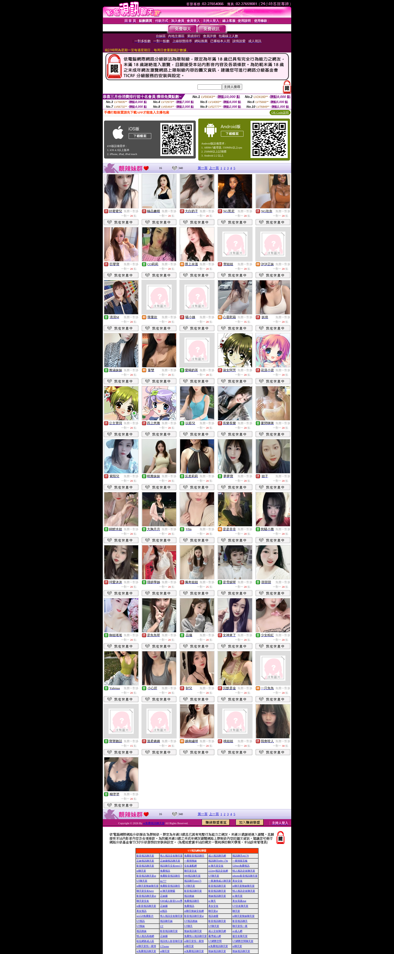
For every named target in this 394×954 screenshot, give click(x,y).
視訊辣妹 (189, 895)
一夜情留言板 (240, 860)
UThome (164, 946)
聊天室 (236, 911)
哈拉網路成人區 (145, 941)
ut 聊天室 (237, 895)
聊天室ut (213, 911)
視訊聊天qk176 (240, 855)
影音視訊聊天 (240, 921)
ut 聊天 (212, 900)
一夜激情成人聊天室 (219, 880)
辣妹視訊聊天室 (217, 895)
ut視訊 (163, 911)
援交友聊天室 (240, 936)
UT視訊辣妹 (191, 921)
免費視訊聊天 (191, 900)
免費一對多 (131, 211)
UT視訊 (140, 921)
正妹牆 (164, 895)
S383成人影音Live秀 (171, 900)
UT (161, 926)
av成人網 (237, 931)
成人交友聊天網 (217, 931)
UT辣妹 (140, 926)
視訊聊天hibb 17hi (218, 860)
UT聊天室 (213, 875)
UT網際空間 (215, 941)
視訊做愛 (213, 916)
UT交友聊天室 (240, 906)
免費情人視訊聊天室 (195, 936)
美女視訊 (141, 911)
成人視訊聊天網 (217, 855)
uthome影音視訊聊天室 (245, 875)
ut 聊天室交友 (215, 865)
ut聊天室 (141, 870)
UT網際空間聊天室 (242, 941)
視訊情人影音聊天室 (171, 941)
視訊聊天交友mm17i (171, 865)
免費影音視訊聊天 (194, 855)
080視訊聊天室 (192, 875)
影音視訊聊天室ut (146, 875)
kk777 (163, 881)
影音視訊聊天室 (145, 855)
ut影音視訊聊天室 (146, 906)
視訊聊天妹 (166, 921)
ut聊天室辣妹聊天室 (147, 885)
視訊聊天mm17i (192, 880)
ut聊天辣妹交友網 (194, 911)
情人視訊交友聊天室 (171, 855)
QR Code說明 (280, 112)
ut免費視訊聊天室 (154, 823)
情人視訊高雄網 (145, 936)
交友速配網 (190, 865)
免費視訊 (165, 870)
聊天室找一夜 (240, 926)
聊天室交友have (145, 890)
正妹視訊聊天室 (145, 860)
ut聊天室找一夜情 (194, 941)
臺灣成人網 (214, 936)
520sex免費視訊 (241, 865)
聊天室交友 (190, 870)
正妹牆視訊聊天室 (170, 860)
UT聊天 (188, 926)
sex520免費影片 (145, 916)
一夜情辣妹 (190, 860)
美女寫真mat (239, 900)
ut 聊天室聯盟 (167, 890)
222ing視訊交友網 (218, 870)
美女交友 (237, 880)
